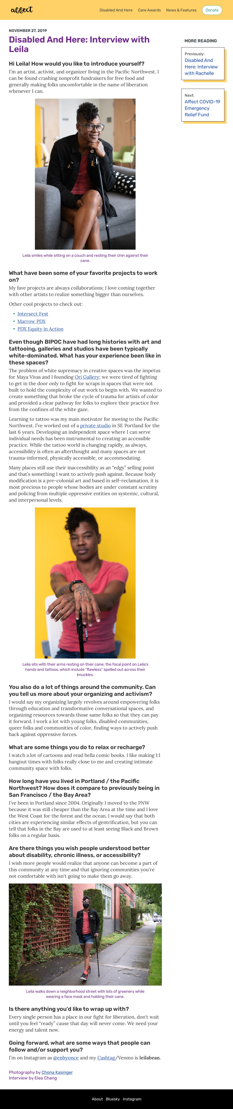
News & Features (181, 10)
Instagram (132, 1099)
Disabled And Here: (48, 40)
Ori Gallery (87, 377)
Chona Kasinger (57, 1072)
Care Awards (149, 10)
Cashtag (106, 1058)
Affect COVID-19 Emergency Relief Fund (202, 108)
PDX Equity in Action (40, 329)
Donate (212, 10)
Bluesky (113, 1099)
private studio (95, 425)
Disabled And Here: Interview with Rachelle (201, 66)
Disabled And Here (116, 10)
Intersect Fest (32, 314)
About (97, 1099)
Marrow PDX (31, 321)
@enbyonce (66, 1058)
